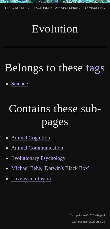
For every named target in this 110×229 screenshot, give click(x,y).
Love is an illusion (31, 178)
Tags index (43, 7)
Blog (75, 7)
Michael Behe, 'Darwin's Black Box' (50, 168)
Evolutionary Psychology (38, 158)
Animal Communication (37, 148)
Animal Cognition (30, 138)
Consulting (95, 7)
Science (19, 84)
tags (95, 67)
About (60, 7)
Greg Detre (15, 7)
